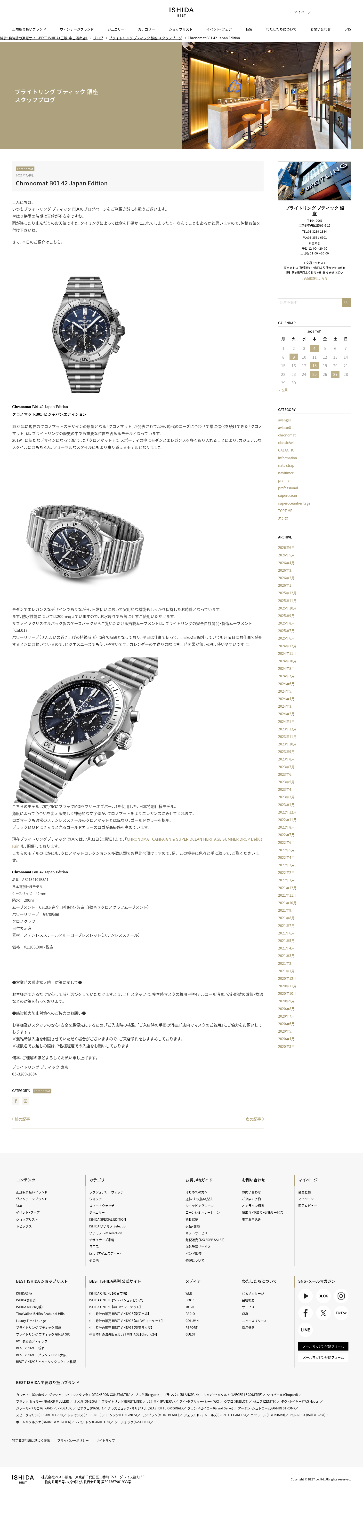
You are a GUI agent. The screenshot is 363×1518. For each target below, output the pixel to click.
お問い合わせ (320, 29)
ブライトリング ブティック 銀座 (38, 1327)
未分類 (283, 518)
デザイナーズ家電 (101, 1239)
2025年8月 (286, 623)
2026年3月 (286, 570)
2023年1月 (286, 804)
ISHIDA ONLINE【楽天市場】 (108, 1293)
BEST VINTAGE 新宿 (30, 1347)
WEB (189, 1293)
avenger (284, 420)
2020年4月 (286, 1038)
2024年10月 (287, 660)
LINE (305, 1330)
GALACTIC (286, 450)
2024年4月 (286, 698)
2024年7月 (286, 675)
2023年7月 (286, 766)
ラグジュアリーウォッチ (106, 1192)
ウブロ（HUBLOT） (236, 1401)
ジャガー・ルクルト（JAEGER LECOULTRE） (233, 1394)
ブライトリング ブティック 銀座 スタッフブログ (145, 37)
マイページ (302, 11)
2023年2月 (286, 796)
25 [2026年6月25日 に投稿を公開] (314, 374)
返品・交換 (193, 1226)
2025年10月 (287, 608)
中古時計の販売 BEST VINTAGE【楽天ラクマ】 (121, 1327)
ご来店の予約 (251, 1198)
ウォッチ (95, 1198)
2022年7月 (286, 834)
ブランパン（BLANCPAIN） (181, 1394)
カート (331, 12)
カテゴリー (146, 29)
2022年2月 (286, 872)
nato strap (286, 465)
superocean (287, 495)
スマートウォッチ (101, 1205)
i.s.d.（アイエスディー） (105, 1253)
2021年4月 (286, 948)
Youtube (305, 1296)
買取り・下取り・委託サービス (262, 1212)
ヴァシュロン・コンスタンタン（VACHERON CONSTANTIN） (90, 1394)
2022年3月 (286, 864)
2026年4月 (286, 562)
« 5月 (283, 390)
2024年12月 (287, 645)
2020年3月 (286, 1046)
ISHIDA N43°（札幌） (29, 1307)
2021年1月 (286, 970)
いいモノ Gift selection (105, 1233)
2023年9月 (286, 751)
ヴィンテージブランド (77, 29)
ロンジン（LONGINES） (121, 1415)
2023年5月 (286, 781)
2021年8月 (286, 917)
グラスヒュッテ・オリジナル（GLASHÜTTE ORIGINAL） (145, 1408)
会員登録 (304, 1192)
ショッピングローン (200, 1205)
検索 (343, 12)
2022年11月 (287, 819)
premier (284, 480)
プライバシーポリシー (73, 1440)
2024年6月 (286, 683)
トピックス (24, 1226)
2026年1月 (286, 585)
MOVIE (190, 1307)
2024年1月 (286, 721)
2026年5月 (286, 555)
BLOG (323, 1296)
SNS (348, 29)
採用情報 (248, 1327)
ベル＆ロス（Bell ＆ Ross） (308, 1415)
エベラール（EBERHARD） (267, 1415)
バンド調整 (194, 1253)
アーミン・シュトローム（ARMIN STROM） (266, 1408)
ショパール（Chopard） (282, 1394)
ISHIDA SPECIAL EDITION (107, 1219)
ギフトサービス (197, 1233)
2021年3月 (286, 955)
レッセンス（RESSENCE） (84, 1415)
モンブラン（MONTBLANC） (160, 1415)
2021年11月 (287, 895)
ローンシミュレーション (203, 1212)
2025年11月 (287, 600)
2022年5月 (286, 849)
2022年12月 (287, 812)
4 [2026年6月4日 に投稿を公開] (314, 348)
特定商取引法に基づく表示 (31, 1440)
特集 (249, 29)
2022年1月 (286, 880)
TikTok (341, 1313)
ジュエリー (116, 29)
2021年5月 (286, 940)
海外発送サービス (198, 1246)
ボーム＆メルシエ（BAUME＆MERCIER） (44, 1422)
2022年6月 (286, 842)
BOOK (190, 1300)
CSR (245, 1313)
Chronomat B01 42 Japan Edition (62, 183)
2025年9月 (286, 615)
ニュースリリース (254, 1320)
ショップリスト (181, 29)
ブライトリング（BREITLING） (122, 1401)
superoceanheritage (294, 503)
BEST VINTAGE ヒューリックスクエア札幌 (46, 1361)
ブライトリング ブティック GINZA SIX (43, 1334)
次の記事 (253, 1119)
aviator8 (284, 427)
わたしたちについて (281, 29)
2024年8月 (286, 668)
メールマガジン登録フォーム (323, 1346)
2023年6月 (286, 774)
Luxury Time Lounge (31, 1320)
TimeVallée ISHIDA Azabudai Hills (40, 1313)
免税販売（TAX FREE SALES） (205, 1239)
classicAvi (286, 442)
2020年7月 (286, 1016)
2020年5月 (286, 1031)
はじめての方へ (197, 1192)
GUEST (191, 1334)
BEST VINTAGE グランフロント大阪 (41, 1354)
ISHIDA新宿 (24, 1293)
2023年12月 (287, 729)
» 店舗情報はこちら (314, 279)
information (287, 457)
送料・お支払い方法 (199, 1198)
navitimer (285, 472)
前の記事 (22, 1119)
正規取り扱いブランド (29, 29)
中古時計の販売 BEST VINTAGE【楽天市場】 (119, 1313)
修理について (195, 1260)
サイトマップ (105, 1440)
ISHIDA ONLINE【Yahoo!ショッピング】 (116, 1300)
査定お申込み (251, 1219)
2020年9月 (286, 1000)
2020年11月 (287, 985)
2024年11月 (287, 653)
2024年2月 (286, 713)
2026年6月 (286, 547)
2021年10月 (287, 902)
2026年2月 (286, 577)
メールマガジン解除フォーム (323, 1357)
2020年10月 (287, 993)
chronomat (25, 169)
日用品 (94, 1246)
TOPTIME (285, 510)
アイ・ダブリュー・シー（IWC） (199, 1401)
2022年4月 (286, 857)
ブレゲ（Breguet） (147, 1394)
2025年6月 (286, 638)
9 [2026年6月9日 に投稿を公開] (294, 357)
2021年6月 (286, 933)
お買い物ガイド (199, 1180)
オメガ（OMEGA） (85, 1401)
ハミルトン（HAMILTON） (93, 1422)
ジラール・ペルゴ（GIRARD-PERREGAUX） (44, 1408)
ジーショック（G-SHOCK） (132, 1422)
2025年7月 (286, 630)
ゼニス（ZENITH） (265, 1401)
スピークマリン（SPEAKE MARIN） (39, 1415)
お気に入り (319, 12)
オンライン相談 (253, 1205)
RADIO (190, 1313)
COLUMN (192, 1320)
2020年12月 (287, 978)
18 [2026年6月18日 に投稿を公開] (314, 365)
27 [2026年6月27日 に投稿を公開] (335, 374)
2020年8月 (286, 1008)
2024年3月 (286, 706)
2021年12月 (287, 887)
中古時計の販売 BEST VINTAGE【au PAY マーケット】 (126, 1320)
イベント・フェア (219, 29)
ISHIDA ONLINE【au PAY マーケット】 (115, 1307)
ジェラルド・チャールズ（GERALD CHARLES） (215, 1415)
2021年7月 (286, 925)
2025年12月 (287, 592)
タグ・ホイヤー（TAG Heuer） (300, 1401)
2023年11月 (287, 736)
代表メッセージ (253, 1293)
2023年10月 (287, 744)
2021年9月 (286, 910)
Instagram (25, 1101)
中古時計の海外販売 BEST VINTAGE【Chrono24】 (123, 1334)
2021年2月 (286, 963)
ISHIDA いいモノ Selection (108, 1226)
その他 (94, 1260)
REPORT (192, 1327)
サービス (248, 1307)
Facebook (15, 1101)
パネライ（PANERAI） (161, 1401)
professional (288, 487)
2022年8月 (286, 827)
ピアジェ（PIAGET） (90, 1408)
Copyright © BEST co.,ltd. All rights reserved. (321, 1479)
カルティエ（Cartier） (30, 1394)
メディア (193, 1281)
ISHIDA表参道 (26, 1300)
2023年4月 (286, 789)
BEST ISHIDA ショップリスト (42, 1281)
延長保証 (192, 1219)
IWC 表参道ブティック (31, 1341)
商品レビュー (307, 1205)
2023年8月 (286, 759)
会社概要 (248, 1300)
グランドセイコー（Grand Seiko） (210, 1408)
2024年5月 (286, 691)
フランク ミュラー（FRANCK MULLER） (42, 1401)
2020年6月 (286, 1023)
